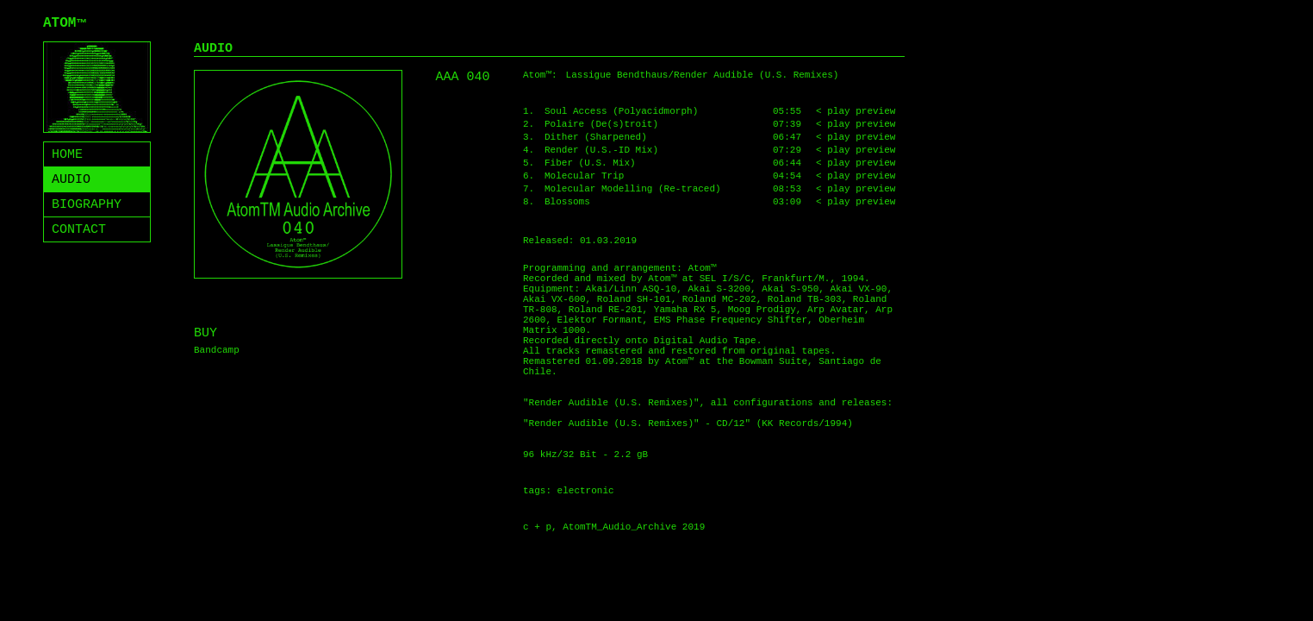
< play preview (855, 111)
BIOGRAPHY (86, 205)
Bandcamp (217, 350)
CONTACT (79, 230)
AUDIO (71, 179)
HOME (67, 154)
